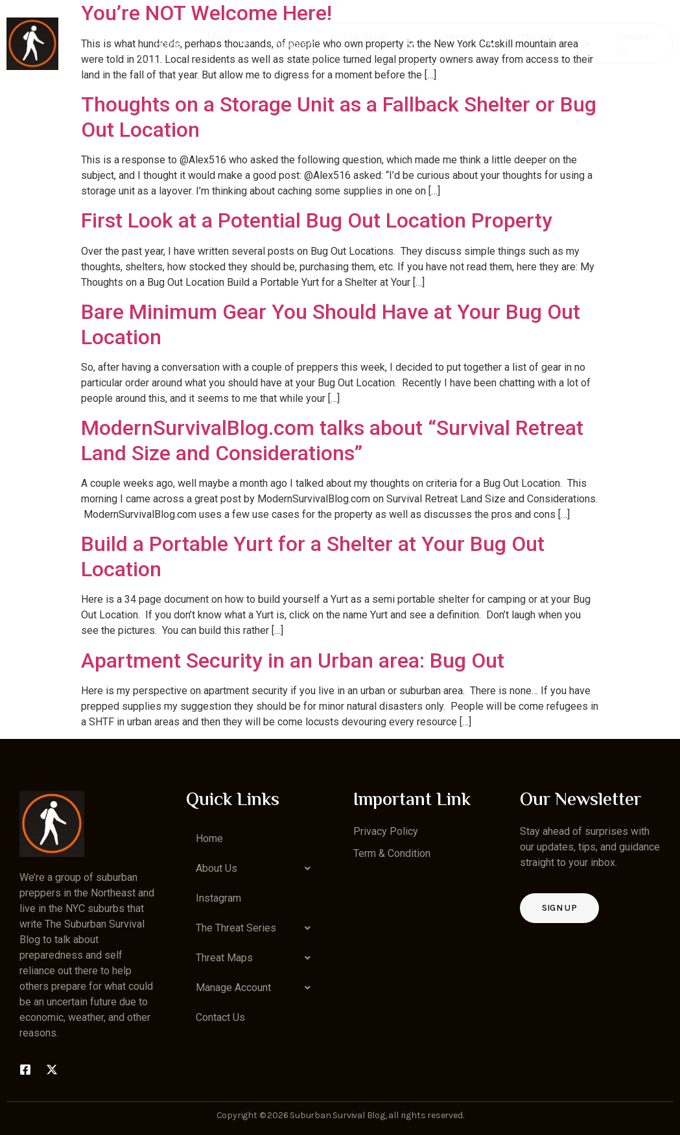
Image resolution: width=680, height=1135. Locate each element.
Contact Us (632, 43)
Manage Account (556, 43)
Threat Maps (468, 43)
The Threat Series (379, 43)
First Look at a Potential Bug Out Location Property (316, 220)
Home (168, 43)
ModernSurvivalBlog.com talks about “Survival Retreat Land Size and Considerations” (332, 440)
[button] (256, 868)
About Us (227, 43)
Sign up (559, 907)
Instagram (295, 43)
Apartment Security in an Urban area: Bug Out (292, 660)
